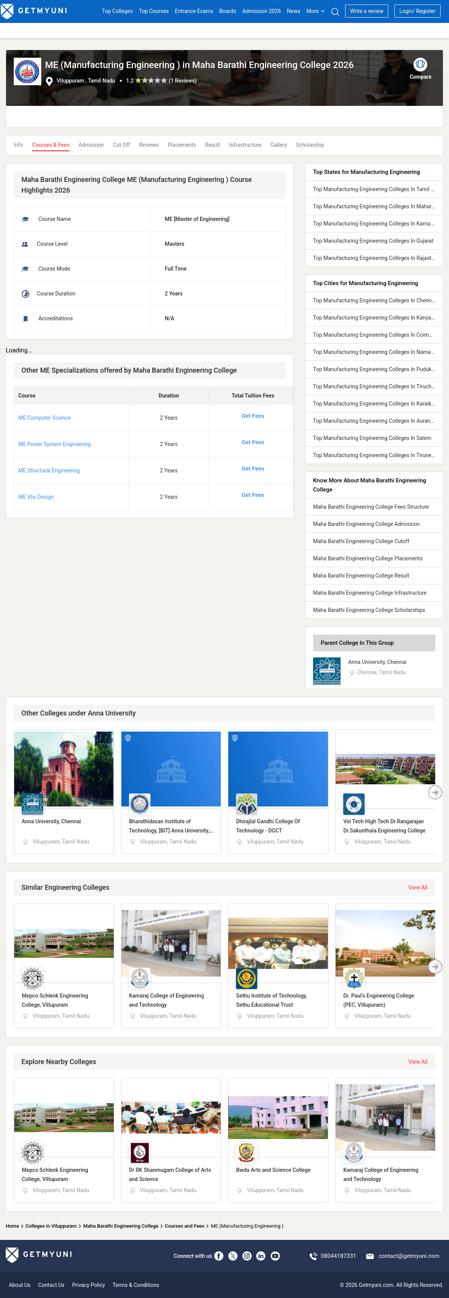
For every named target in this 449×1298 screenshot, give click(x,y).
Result (212, 145)
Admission (91, 145)
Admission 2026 (261, 11)
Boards (227, 11)
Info (18, 145)
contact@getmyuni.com (409, 1256)
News (293, 11)
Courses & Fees (50, 145)
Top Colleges (117, 11)
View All (418, 887)
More (316, 11)
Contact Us (51, 1285)
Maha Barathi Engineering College (120, 1226)
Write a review (366, 11)
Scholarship (310, 145)
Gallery (279, 145)
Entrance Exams (194, 11)
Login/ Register (417, 11)
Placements (182, 145)
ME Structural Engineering (49, 470)
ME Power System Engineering (54, 444)
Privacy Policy (88, 1285)
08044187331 (338, 1256)
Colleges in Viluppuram (51, 1226)
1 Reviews (183, 81)
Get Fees (253, 416)
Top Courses (154, 11)
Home (12, 1226)
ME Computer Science (44, 418)
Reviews (148, 145)
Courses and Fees (185, 1226)
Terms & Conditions (136, 1285)
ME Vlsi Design (36, 497)
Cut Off (121, 145)
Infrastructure (245, 145)
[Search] (335, 11)
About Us (20, 1285)
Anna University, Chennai (377, 662)
